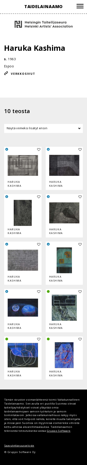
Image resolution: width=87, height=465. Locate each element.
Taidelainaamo (43, 6)
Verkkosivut (23, 74)
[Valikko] (80, 7)
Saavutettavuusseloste (19, 445)
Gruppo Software (58, 430)
